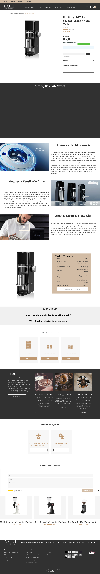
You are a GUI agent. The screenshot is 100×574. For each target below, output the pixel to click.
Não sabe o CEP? (76, 56)
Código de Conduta (10, 560)
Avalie (71, 29)
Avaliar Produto (87, 491)
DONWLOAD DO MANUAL (72, 289)
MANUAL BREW (48, 7)
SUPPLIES (62, 7)
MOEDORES (40, 7)
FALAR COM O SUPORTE (61, 450)
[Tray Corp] (48, 571)
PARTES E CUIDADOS (71, 7)
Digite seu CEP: (76, 52)
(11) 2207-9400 (50, 543)
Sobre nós (29, 552)
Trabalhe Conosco (9, 557)
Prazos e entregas (31, 560)
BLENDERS (56, 7)
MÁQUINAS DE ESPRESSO (30, 7)
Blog (48, 555)
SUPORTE (20, 1)
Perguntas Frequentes (32, 557)
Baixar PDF (29, 358)
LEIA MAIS (44, 411)
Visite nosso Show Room (11, 552)
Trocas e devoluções (32, 563)
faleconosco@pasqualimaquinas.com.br (32, 543)
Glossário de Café (52, 552)
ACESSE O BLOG (17, 396)
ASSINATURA (29, 1)
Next (98, 491)
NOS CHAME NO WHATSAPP (38, 450)
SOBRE (5, 1)
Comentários (50, 485)
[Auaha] (52, 571)
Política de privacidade (32, 555)
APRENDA (13, 1)
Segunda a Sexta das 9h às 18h (77, 543)
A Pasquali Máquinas (10, 555)
